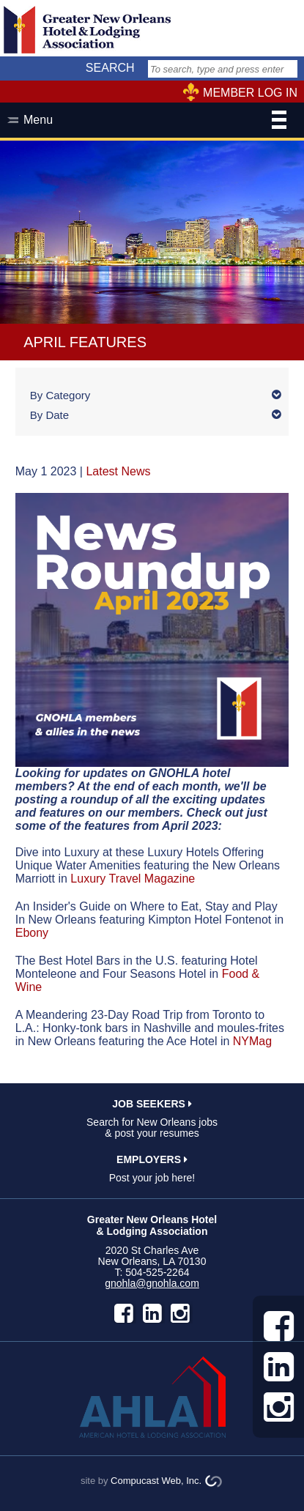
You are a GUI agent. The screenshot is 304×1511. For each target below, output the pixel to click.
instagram (180, 1313)
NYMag (252, 1041)
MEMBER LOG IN (250, 92)
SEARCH (110, 68)
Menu (154, 122)
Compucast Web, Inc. (156, 1480)
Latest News (118, 471)
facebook (123, 1313)
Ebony (31, 933)
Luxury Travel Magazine (132, 878)
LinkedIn (152, 1313)
